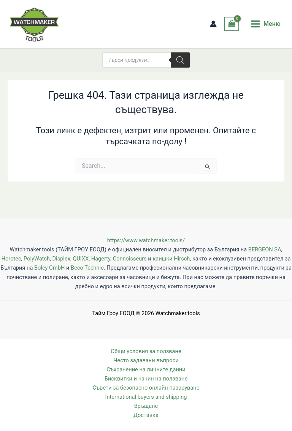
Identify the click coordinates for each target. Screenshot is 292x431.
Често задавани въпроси (145, 360)
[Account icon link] (213, 24)
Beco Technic (87, 267)
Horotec (11, 258)
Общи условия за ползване (146, 351)
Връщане (146, 406)
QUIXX (81, 258)
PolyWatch (37, 258)
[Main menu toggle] (265, 23)
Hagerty (100, 258)
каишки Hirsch (171, 258)
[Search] (180, 60)
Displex (61, 258)
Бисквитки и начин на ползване (146, 378)
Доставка (146, 415)
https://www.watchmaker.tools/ (146, 240)
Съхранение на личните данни (145, 369)
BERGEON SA (264, 249)
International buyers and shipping (146, 396)
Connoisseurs (130, 258)
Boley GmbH (49, 267)
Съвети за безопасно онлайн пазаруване (146, 387)
